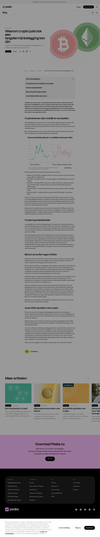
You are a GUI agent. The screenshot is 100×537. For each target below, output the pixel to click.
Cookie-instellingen (64, 527)
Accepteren (89, 527)
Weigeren (78, 527)
